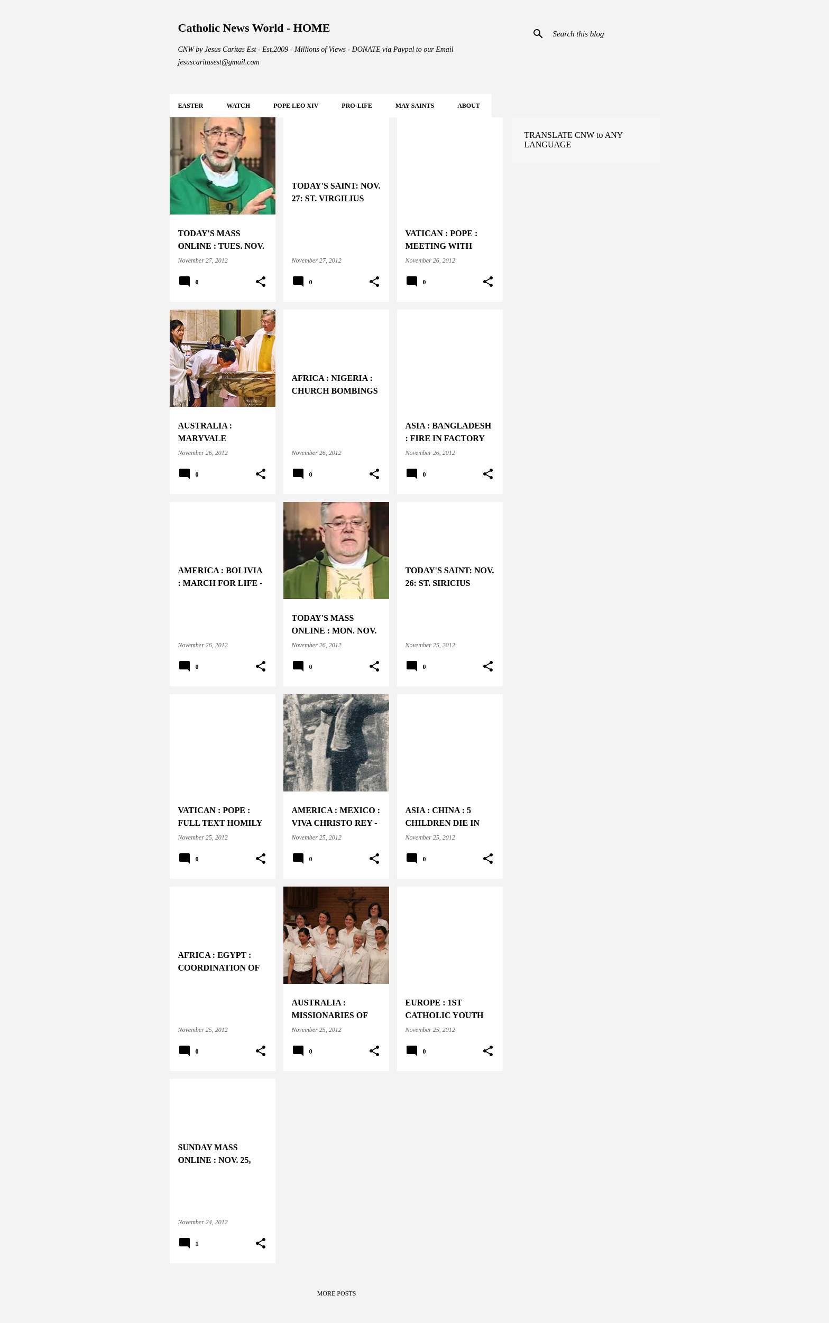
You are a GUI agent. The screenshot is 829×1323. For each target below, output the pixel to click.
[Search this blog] (604, 33)
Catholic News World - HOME (254, 27)
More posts (336, 1293)
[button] (260, 282)
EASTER (191, 105)
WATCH (238, 105)
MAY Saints (414, 105)
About (468, 105)
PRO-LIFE (357, 105)
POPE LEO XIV (295, 105)
